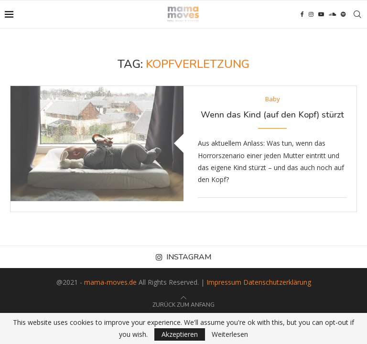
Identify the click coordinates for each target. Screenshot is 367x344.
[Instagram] (311, 14)
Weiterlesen (230, 334)
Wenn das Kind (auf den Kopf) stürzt (272, 114)
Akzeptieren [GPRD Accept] (180, 334)
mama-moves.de (110, 282)
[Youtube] (321, 14)
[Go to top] (183, 304)
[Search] (357, 14)
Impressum (223, 282)
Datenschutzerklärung (277, 282)
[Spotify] (343, 14)
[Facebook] (302, 14)
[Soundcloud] (332, 14)
